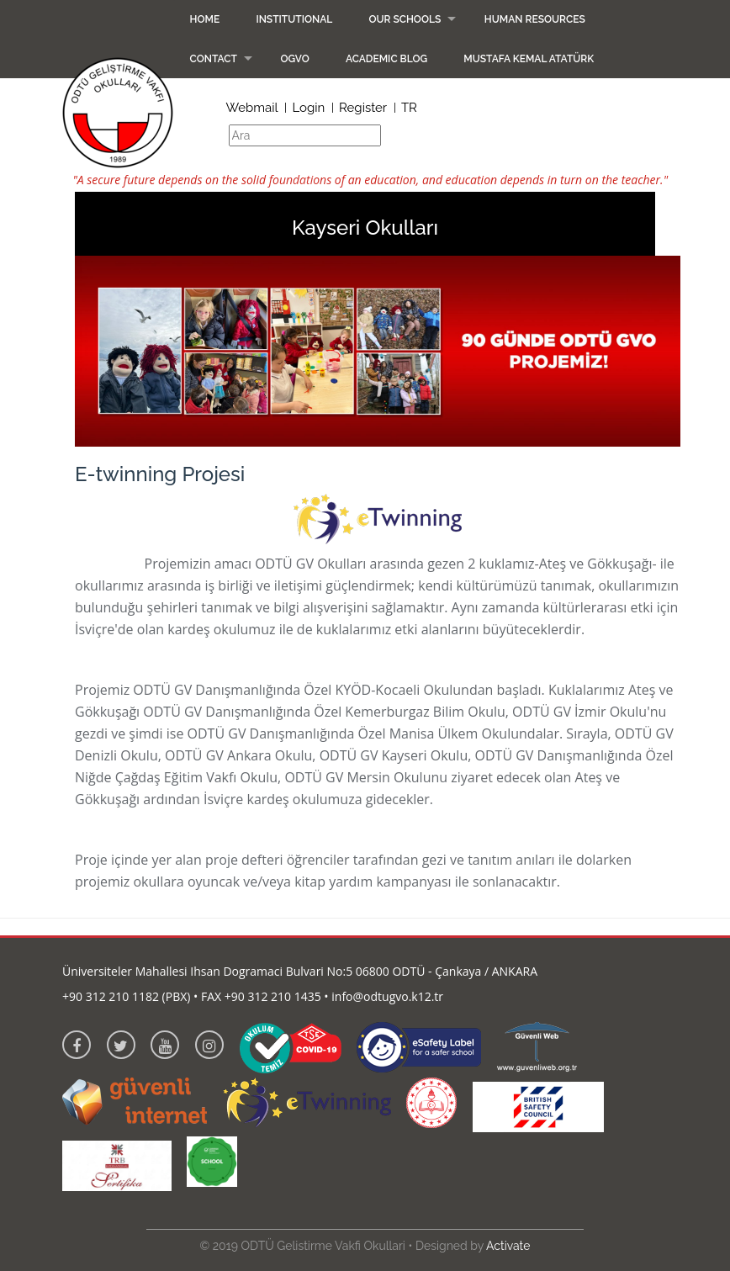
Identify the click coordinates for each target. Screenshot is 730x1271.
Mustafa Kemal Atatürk (528, 59)
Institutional (294, 19)
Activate (508, 1245)
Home (205, 19)
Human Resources (534, 19)
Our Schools (404, 19)
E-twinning (107, 563)
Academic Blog (386, 59)
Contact (213, 59)
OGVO (295, 59)
